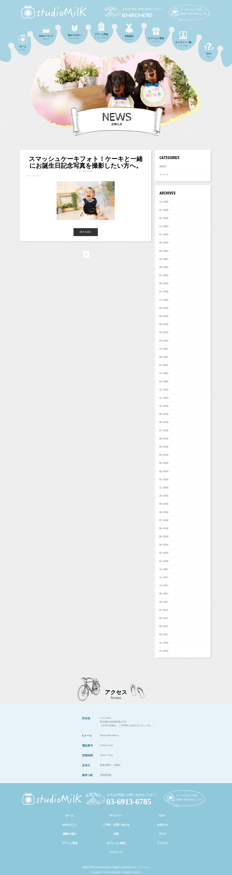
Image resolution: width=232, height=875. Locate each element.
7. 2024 (163, 234)
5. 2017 (163, 626)
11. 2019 (163, 397)
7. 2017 (163, 610)
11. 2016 (163, 651)
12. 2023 (163, 259)
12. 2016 (163, 642)
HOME (22, 42)
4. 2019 (163, 455)
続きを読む (85, 231)
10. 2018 (163, 495)
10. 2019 (163, 406)
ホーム (70, 815)
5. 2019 (163, 446)
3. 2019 (163, 463)
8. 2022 (163, 316)
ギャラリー (116, 815)
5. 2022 (163, 332)
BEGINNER (74, 32)
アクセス (162, 843)
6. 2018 (163, 528)
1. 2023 (163, 291)
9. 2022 (163, 308)
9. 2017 (163, 593)
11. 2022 (163, 300)
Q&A (208, 50)
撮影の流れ (69, 833)
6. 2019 (163, 438)
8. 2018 (163, 512)
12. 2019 (163, 389)
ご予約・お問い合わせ (116, 824)
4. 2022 (163, 340)
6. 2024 (163, 242)
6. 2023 (163, 283)
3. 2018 (163, 552)
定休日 (162, 166)
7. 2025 (163, 210)
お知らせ (162, 824)
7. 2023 (163, 275)
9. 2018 (163, 504)
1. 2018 (163, 561)
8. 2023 (163, 267)
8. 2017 (163, 602)
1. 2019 (163, 479)
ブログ (162, 833)
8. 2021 (163, 357)
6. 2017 (163, 618)
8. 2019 (163, 422)
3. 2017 (163, 634)
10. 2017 (163, 585)
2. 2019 (163, 471)
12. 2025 (163, 201)
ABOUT (46, 34)
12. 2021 (163, 349)
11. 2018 (163, 487)
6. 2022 (163, 324)
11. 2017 (163, 577)
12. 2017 (163, 569)
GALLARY (183, 39)
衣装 (116, 833)
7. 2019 (163, 430)
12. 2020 (163, 373)
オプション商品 (116, 843)
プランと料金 (69, 843)
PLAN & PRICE (101, 30)
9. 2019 (163, 414)
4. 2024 (163, 251)
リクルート (116, 852)
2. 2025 (163, 218)
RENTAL (129, 32)
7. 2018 (163, 520)
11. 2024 (163, 226)
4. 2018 (163, 544)
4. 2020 (163, 381)
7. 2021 (163, 365)
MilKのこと (69, 824)
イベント (164, 174)
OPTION (156, 35)
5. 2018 (163, 536)
